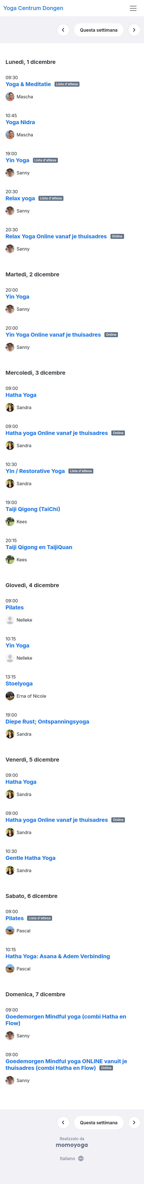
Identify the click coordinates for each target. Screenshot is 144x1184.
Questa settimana (99, 30)
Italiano (72, 1158)
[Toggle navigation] (133, 8)
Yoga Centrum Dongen (33, 8)
